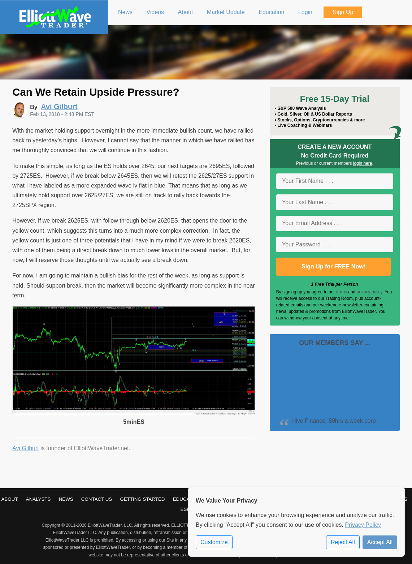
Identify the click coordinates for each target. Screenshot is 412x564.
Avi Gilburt (25, 448)
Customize (214, 542)
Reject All (343, 542)
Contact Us (96, 499)
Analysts (38, 499)
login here (362, 163)
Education (187, 499)
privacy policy (369, 291)
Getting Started (142, 499)
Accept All (380, 542)
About (9, 499)
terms (341, 291)
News (66, 499)
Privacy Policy (363, 525)
